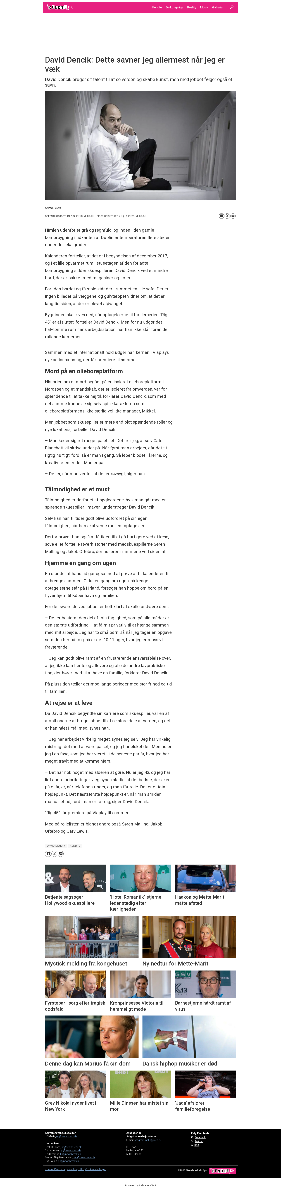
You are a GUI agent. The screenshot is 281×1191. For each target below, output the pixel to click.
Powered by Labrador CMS (140, 1185)
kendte (75, 845)
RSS (196, 1145)
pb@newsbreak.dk (68, 1161)
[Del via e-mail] (233, 216)
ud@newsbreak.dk (66, 1136)
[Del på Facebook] (221, 216)
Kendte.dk (59, 1169)
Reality (191, 7)
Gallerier (217, 7)
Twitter (199, 1141)
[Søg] (231, 7)
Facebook (200, 1137)
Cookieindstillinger (95, 1169)
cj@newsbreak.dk (71, 1150)
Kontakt (49, 1169)
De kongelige (174, 7)
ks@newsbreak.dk (70, 1154)
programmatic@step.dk (147, 1140)
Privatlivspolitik (75, 1169)
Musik (204, 7)
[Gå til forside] (60, 7)
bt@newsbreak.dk (71, 1147)
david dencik (56, 845)
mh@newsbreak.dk (84, 1157)
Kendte (157, 7)
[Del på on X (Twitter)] (227, 216)
